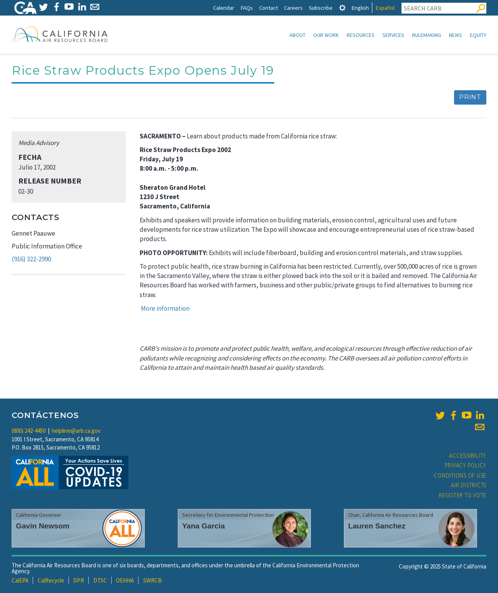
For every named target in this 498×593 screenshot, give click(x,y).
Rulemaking (426, 34)
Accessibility (467, 455)
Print (470, 97)
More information (165, 308)
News (455, 34)
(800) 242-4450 (29, 430)
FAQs (246, 7)
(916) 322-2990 (31, 259)
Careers (293, 7)
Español (385, 7)
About (297, 34)
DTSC (100, 580)
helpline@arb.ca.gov (76, 430)
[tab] (342, 8)
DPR (78, 580)
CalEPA (20, 580)
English (360, 7)
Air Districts (468, 485)
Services (393, 34)
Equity (478, 34)
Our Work (326, 34)
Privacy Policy (466, 465)
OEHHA (125, 580)
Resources (361, 34)
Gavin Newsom (43, 526)
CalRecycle (51, 580)
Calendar (223, 7)
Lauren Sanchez (376, 526)
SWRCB (152, 580)
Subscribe (321, 7)
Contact (268, 7)
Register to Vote (462, 495)
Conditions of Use (460, 475)
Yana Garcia (203, 526)
